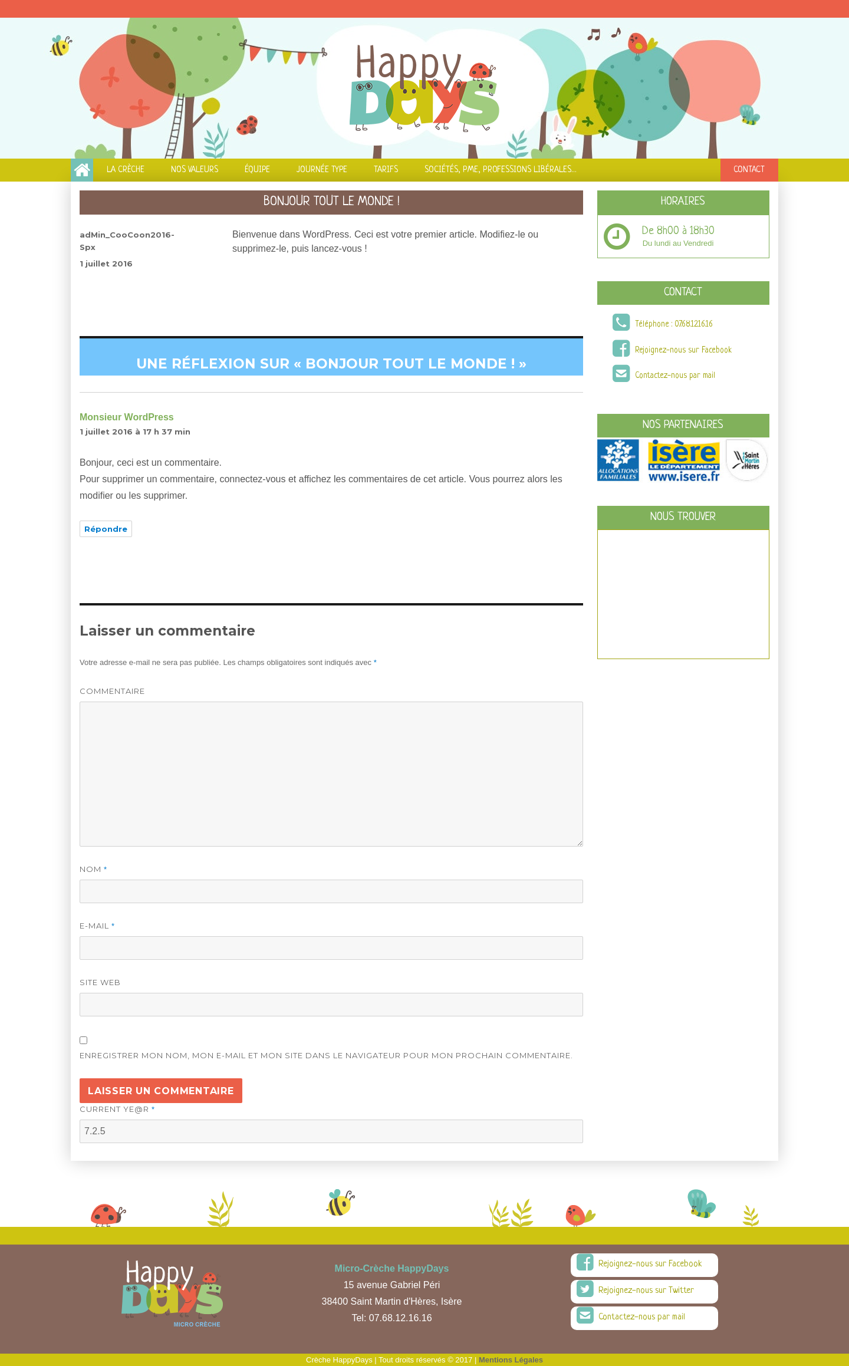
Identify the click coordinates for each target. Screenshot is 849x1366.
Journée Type (322, 170)
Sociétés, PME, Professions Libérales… (500, 170)
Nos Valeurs (194, 170)
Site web (100, 982)
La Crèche (125, 170)
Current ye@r (117, 1109)
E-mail (97, 925)
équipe (257, 170)
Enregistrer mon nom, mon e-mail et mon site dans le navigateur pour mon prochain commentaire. (326, 1055)
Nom (93, 869)
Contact (749, 170)
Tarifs (386, 170)
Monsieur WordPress (127, 417)
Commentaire (112, 691)
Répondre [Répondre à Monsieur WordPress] (105, 529)
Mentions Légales (511, 1359)
